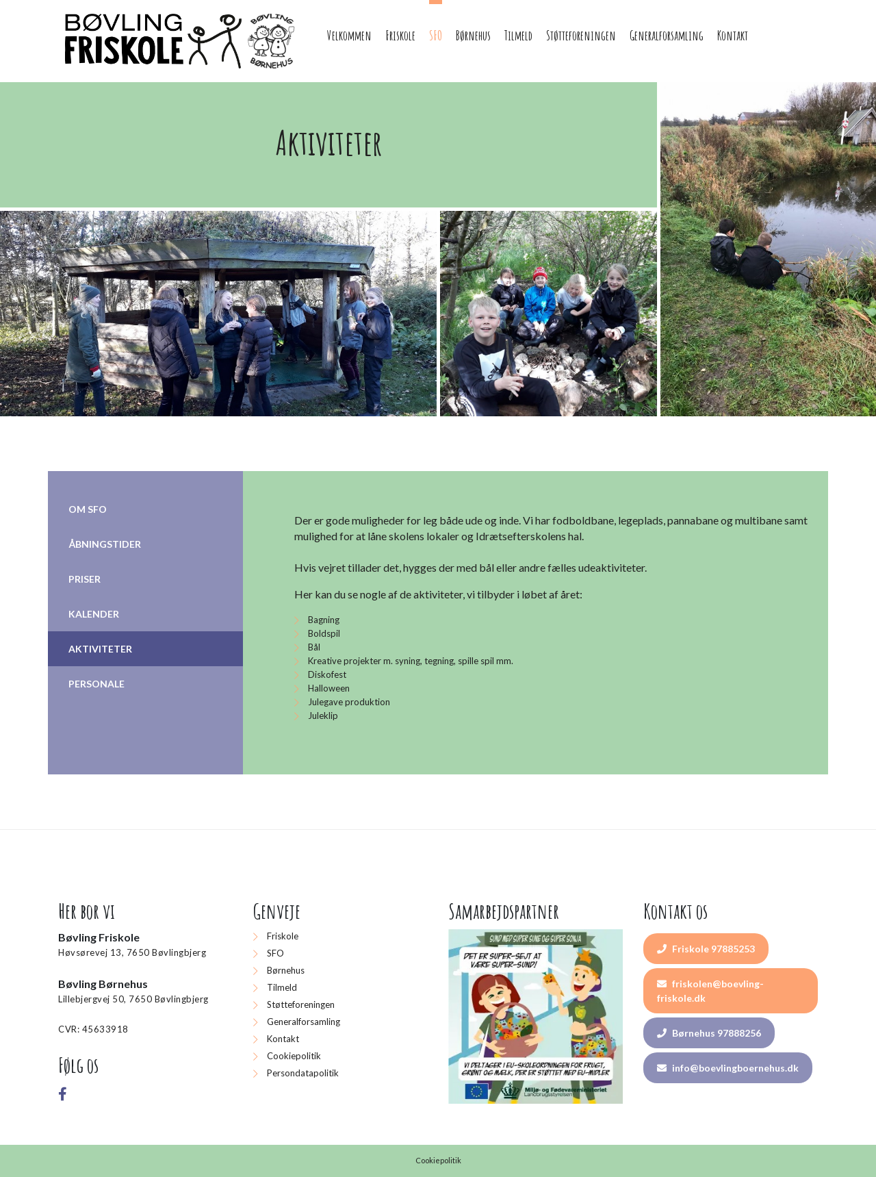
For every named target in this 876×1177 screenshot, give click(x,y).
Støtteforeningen (301, 1004)
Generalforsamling (303, 1021)
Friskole (282, 936)
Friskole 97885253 (706, 948)
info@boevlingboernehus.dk (728, 1068)
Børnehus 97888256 (709, 1033)
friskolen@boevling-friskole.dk (710, 991)
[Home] (181, 41)
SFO (275, 953)
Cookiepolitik (294, 1055)
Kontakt (283, 1038)
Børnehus (286, 970)
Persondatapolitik (303, 1072)
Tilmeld (282, 987)
